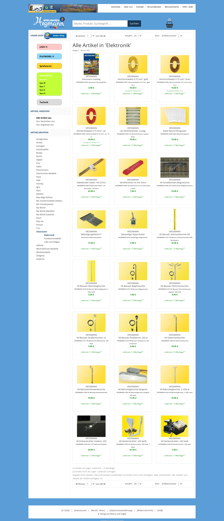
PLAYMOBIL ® (47, 56)
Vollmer (40, 245)
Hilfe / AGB (187, 6)
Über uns (128, 6)
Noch (38, 218)
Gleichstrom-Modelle (46, 173)
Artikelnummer (169, 35)
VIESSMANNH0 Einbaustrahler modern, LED (91, 440)
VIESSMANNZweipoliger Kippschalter (133, 234)
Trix (38, 228)
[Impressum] (80, 509)
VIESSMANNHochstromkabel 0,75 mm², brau (174, 80)
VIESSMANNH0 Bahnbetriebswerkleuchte (91, 389)
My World (40, 207)
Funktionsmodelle (52, 238)
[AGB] (160, 509)
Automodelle (42, 149)
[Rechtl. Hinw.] (98, 509)
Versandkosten (154, 6)
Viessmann (41, 231)
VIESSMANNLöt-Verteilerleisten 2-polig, (133, 131)
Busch (39, 156)
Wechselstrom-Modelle (47, 248)
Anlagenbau (42, 139)
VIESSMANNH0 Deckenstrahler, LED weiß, (133, 441)
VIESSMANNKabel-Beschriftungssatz (174, 130)
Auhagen (40, 146)
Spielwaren (46, 66)
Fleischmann (42, 170)
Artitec (39, 142)
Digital (39, 159)
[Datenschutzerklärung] (121, 509)
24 (135, 35)
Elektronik (49, 235)
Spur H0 (43, 79)
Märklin (40, 194)
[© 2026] (65, 509)
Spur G (42, 93)
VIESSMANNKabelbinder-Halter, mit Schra (91, 183)
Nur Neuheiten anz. (45, 121)
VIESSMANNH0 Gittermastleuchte (174, 337)
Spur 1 (42, 86)
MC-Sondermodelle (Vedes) (49, 200)
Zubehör (40, 259)
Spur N (42, 83)
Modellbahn (46, 75)
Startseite (115, 6)
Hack (38, 176)
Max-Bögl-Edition (44, 197)
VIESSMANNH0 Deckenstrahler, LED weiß (175, 440)
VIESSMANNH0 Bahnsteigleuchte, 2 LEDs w (174, 389)
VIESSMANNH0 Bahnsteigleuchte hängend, (133, 390)
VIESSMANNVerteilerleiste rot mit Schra (133, 183)
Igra (38, 187)
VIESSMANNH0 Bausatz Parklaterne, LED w (133, 338)
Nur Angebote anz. (45, 124)
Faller (39, 166)
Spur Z (42, 90)
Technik (44, 102)
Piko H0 (39, 221)
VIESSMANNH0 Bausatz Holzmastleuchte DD (175, 235)
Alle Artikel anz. (44, 117)
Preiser (39, 224)
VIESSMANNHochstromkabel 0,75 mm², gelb (133, 80)
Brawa (39, 152)
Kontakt (140, 6)
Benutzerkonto (172, 6)
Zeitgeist (40, 255)
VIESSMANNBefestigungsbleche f (91, 234)
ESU (38, 163)
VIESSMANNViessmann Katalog (91, 79)
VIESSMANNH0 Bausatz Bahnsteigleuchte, (91, 286)
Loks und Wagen (52, 242)
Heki (38, 180)
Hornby (39, 183)
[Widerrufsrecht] (145, 509)
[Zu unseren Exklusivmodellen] (63, 8)
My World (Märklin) (45, 211)
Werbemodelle (43, 252)
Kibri (38, 190)
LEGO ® (43, 46)
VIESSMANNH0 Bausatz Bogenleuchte (133, 285)
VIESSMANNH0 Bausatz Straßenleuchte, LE (91, 338)
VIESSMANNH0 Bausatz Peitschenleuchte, (174, 286)
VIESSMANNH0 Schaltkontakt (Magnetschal (175, 182)
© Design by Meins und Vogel (112, 513)
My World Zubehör (45, 214)
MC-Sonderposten (45, 204)
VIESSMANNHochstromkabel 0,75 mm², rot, (91, 131)
